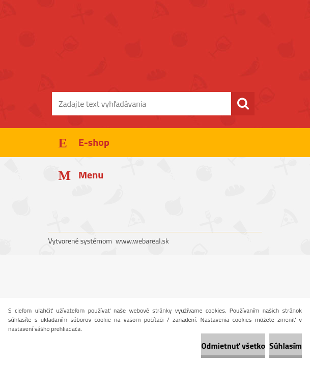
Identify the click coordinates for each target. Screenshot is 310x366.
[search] (243, 103)
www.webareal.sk (142, 240)
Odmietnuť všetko (233, 346)
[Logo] (149, 59)
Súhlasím (285, 346)
